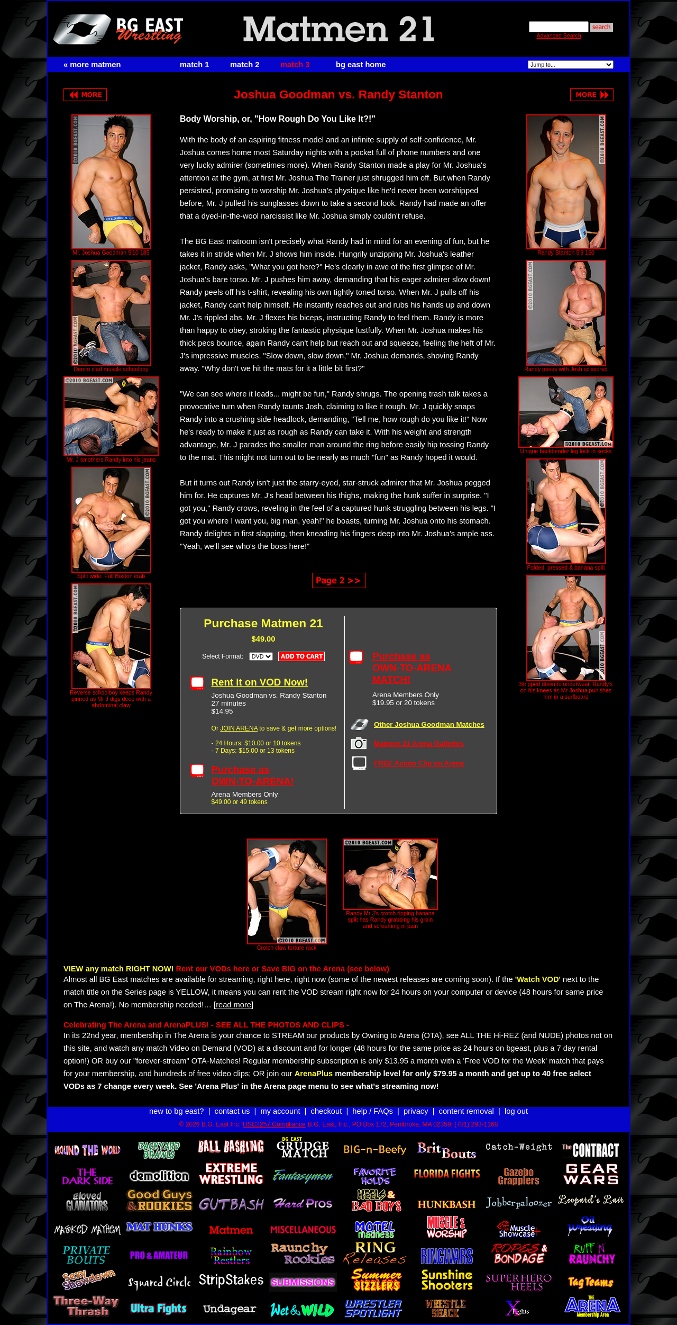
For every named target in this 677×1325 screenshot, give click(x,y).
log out (516, 1111)
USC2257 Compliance (274, 1124)
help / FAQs (372, 1111)
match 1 (194, 64)
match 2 (244, 64)
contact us (232, 1111)
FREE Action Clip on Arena (419, 763)
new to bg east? (176, 1111)
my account (280, 1111)
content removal (466, 1111)
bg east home (361, 64)
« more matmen (92, 64)
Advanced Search (558, 35)
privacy (416, 1111)
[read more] (233, 1004)
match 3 (294, 64)
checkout (326, 1111)
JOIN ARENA (239, 728)
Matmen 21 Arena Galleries (419, 743)
